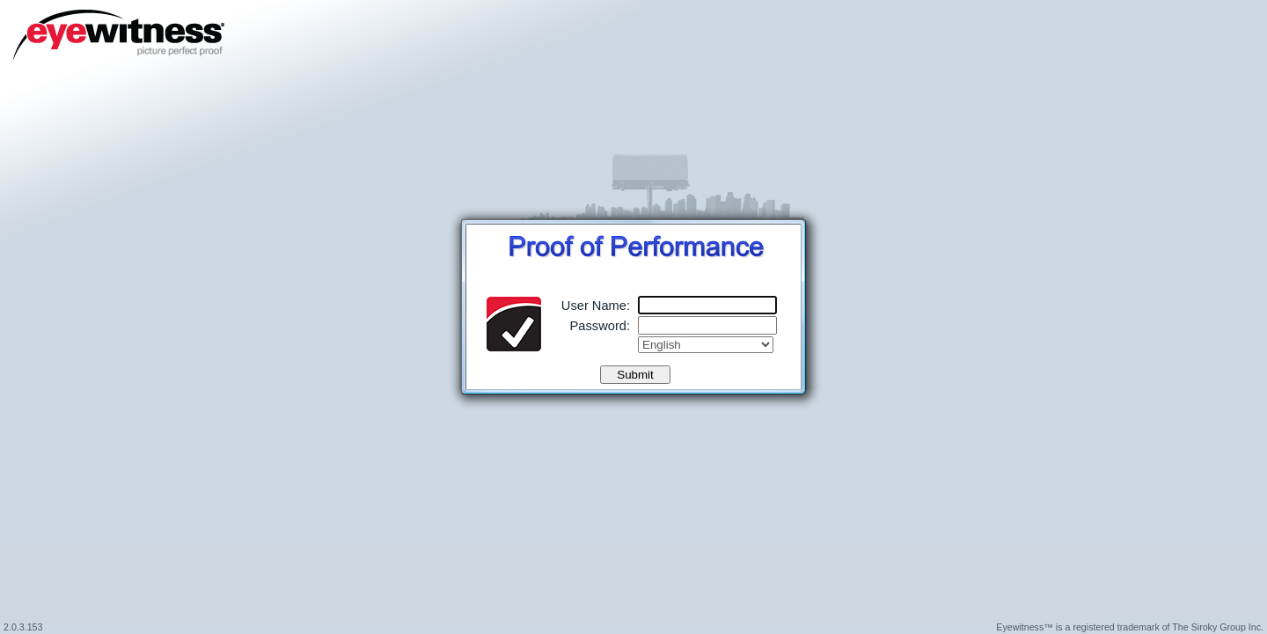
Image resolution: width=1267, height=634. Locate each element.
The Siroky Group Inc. (1217, 627)
